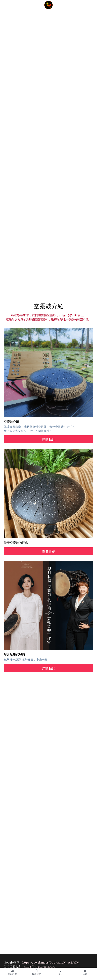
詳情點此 (48, 439)
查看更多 (48, 551)
